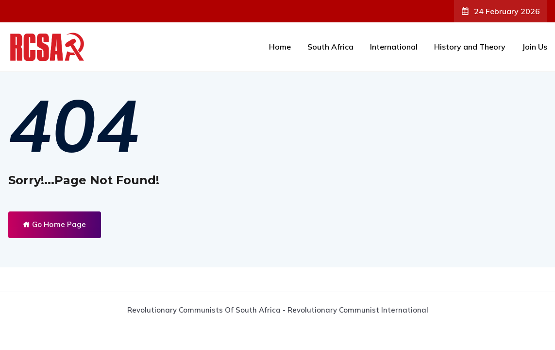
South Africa (330, 47)
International (394, 47)
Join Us (534, 47)
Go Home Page (54, 224)
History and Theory (469, 47)
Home (280, 47)
